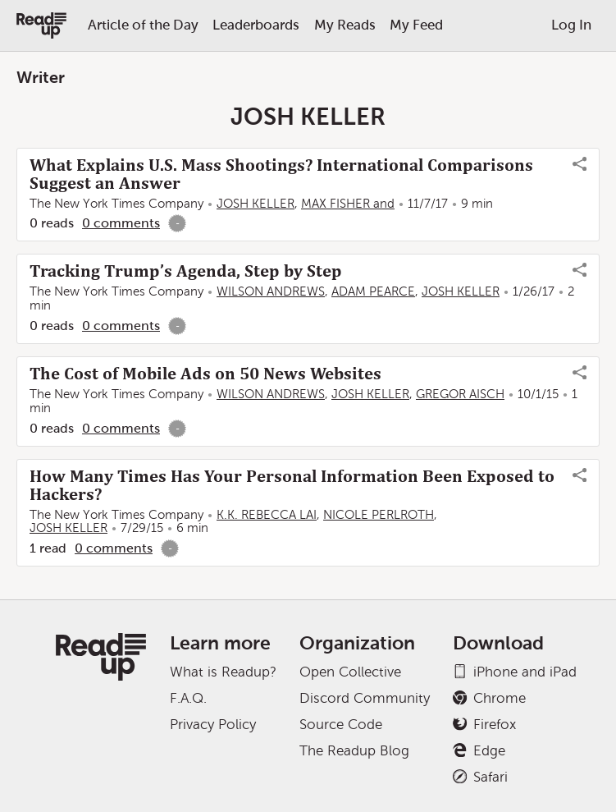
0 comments (121, 223)
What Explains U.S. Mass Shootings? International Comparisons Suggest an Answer (281, 174)
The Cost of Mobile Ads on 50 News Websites (205, 373)
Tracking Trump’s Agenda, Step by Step (186, 271)
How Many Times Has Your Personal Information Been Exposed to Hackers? (292, 485)
